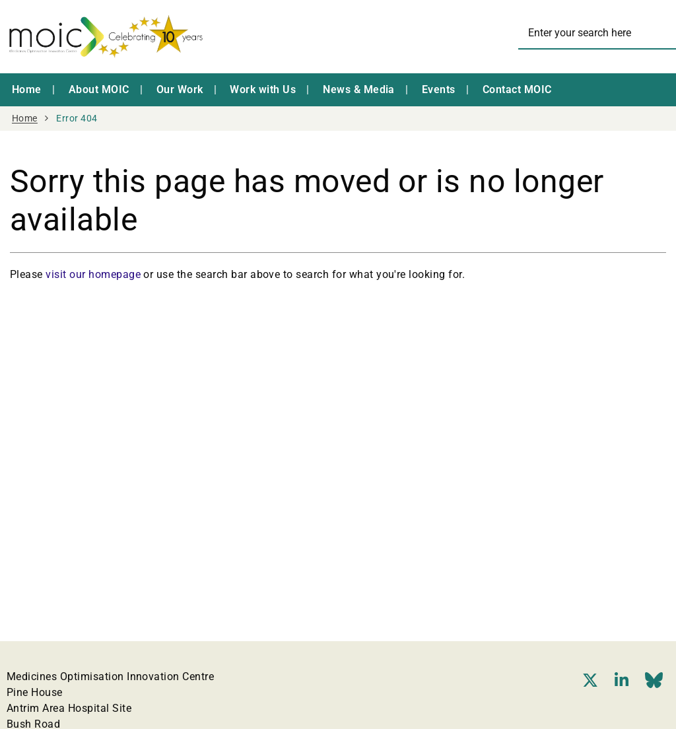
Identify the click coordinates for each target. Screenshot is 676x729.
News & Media (359, 89)
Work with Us (263, 89)
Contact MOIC (517, 89)
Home (27, 89)
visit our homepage (93, 274)
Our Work (179, 89)
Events (439, 89)
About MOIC (99, 89)
